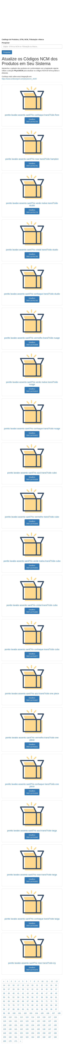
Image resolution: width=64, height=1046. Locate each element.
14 (4, 985)
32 (32, 989)
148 (55, 1029)
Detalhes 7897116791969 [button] (32, 924)
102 (25, 1013)
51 (9, 997)
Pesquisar (6, 43)
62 (4, 1001)
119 (4, 1021)
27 (9, 989)
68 (32, 1001)
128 (55, 1021)
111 (15, 1017)
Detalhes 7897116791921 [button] (32, 745)
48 (51, 993)
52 (13, 997)
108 (59, 1013)
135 (38, 1025)
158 (55, 1033)
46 (42, 993)
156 (44, 1033)
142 (21, 1029)
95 (47, 1009)
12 (52, 981)
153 (27, 1033)
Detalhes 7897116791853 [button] (32, 567)
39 (9, 993)
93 (37, 1009)
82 (42, 1005)
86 (4, 1009)
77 (18, 1005)
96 (51, 1009)
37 (56, 989)
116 (44, 1017)
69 (37, 1001)
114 (32, 1017)
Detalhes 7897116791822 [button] (32, 434)
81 (37, 1005)
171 (15, 1041)
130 (10, 1025)
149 (4, 1033)
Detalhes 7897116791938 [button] (32, 792)
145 (38, 1029)
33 (37, 989)
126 (44, 1021)
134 (32, 1025)
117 (49, 1017)
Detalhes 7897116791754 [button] (32, 120)
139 (4, 1029)
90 (23, 1009)
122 (21, 1021)
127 (49, 1021)
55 (28, 997)
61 (56, 997)
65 (18, 1001)
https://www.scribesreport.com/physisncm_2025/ (19, 79)
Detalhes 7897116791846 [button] (32, 522)
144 (32, 1029)
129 (4, 1025)
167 (49, 1037)
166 (44, 1037)
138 (55, 1025)
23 (47, 985)
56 (32, 997)
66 (23, 1001)
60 (51, 997)
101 (19, 1013)
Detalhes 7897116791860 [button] (32, 611)
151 (15, 1033)
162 (21, 1037)
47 (47, 993)
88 (13, 1009)
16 (13, 985)
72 (51, 1001)
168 (55, 1037)
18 (23, 985)
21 (37, 985)
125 (38, 1021)
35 (47, 989)
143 (27, 1029)
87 (9, 1009)
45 (37, 993)
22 (42, 985)
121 (15, 1021)
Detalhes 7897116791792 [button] (32, 299)
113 (27, 1017)
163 (27, 1037)
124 (32, 1021)
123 (27, 1021)
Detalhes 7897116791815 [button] (32, 390)
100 (14, 1013)
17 (18, 985)
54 (23, 997)
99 (9, 1013)
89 (18, 1009)
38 (4, 993)
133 (27, 1025)
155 (38, 1033)
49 (56, 993)
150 (10, 1033)
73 (56, 1001)
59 (47, 997)
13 (57, 981)
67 (28, 1001)
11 (47, 981)
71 (47, 1001)
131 (15, 1025)
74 (4, 1005)
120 (10, 1021)
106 (47, 1013)
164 (32, 1037)
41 (18, 993)
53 (18, 997)
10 (42, 981)
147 (49, 1029)
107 (53, 1013)
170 (10, 1041)
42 (23, 993)
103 (30, 1013)
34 (42, 989)
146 (44, 1029)
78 (23, 1005)
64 (13, 1001)
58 (42, 997)
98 (4, 1013)
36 (51, 989)
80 (32, 1005)
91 (28, 1009)
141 (15, 1029)
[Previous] (4, 981)
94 (42, 1009)
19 (28, 985)
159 (4, 1037)
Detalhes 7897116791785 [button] (32, 255)
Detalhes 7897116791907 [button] (32, 699)
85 (56, 1005)
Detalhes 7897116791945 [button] (32, 836)
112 (21, 1017)
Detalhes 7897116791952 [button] (32, 880)
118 (55, 1017)
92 (32, 1009)
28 (13, 989)
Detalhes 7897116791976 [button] (32, 969)
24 (51, 985)
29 (18, 989)
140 (10, 1029)
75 (9, 1005)
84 (51, 1005)
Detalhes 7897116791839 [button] (32, 478)
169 (4, 1041)
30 (23, 989)
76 (13, 1005)
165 (38, 1037)
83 (47, 1005)
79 (28, 1005)
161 (15, 1037)
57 (37, 997)
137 (49, 1025)
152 (21, 1033)
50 (4, 997)
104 (36, 1013)
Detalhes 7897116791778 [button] (32, 211)
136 (44, 1025)
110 (10, 1017)
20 (32, 985)
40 (13, 993)
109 (4, 1017)
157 (49, 1033)
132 (21, 1025)
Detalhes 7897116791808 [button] (32, 343)
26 (4, 989)
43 (28, 993)
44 (32, 993)
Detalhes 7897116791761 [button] (32, 165)
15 (9, 985)
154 (32, 1033)
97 (56, 1009)
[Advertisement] (32, 21)
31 (28, 989)
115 (38, 1017)
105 (42, 1013)
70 (42, 1001)
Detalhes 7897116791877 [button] (32, 655)
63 (9, 1001)
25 (56, 985)
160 (10, 1037)
